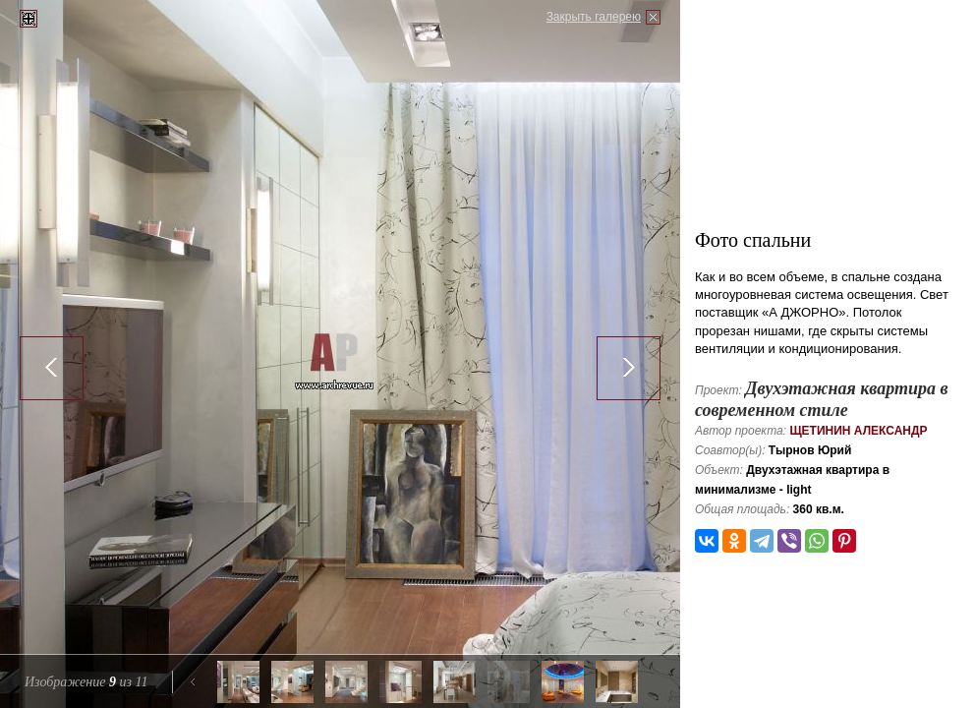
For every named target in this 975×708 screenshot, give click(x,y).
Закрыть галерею (593, 17)
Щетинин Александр (858, 431)
